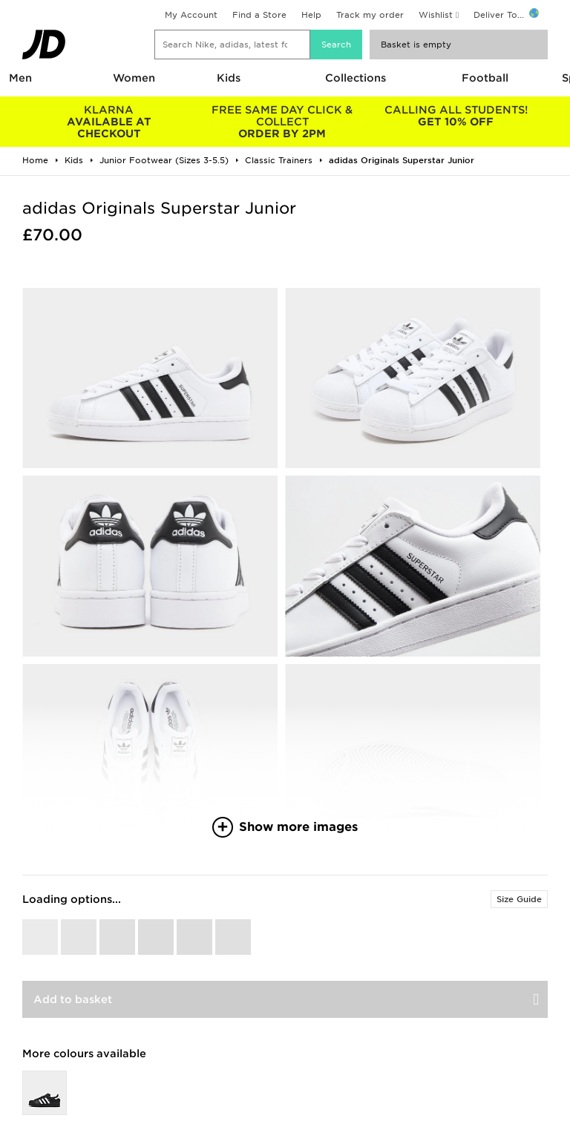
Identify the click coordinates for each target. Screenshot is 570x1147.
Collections (355, 78)
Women (134, 78)
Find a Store (259, 15)
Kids (228, 78)
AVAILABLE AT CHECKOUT (109, 121)
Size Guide (519, 899)
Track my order (370, 15)
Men (20, 78)
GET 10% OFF (456, 116)
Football (485, 78)
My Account (191, 15)
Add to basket (72, 999)
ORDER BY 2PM (283, 121)
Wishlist (436, 15)
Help (311, 15)
